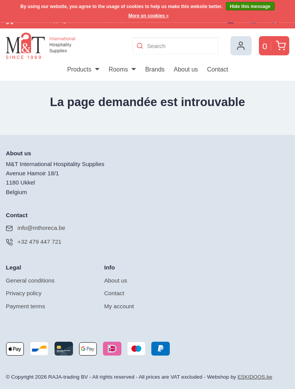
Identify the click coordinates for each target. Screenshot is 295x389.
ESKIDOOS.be (254, 376)
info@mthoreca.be (35, 227)
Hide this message (250, 6)
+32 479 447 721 (33, 241)
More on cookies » (148, 15)
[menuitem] (83, 69)
